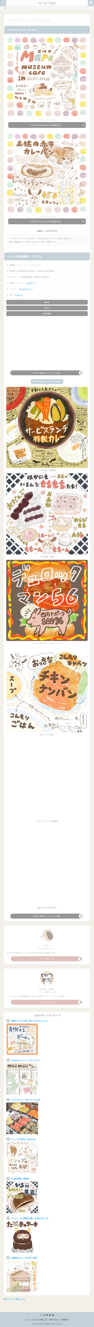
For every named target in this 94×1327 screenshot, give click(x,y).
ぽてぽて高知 (47, 3)
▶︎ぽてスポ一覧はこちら (14, 1298)
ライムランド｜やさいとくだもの (26, 1099)
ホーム (29, 1319)
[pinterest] (50, 1315)
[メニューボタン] (3, 3)
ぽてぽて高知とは (40, 1319)
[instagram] (44, 1315)
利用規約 (64, 1319)
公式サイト (32, 282)
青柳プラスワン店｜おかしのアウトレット (29, 1020)
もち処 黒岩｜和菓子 (20, 1178)
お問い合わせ (54, 1319)
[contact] (53, 1315)
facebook (19, 294)
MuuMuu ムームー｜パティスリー (26, 1060)
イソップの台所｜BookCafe (23, 1139)
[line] (47, 1315)
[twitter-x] (41, 1315)
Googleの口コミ (26, 288)
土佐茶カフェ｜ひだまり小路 (24, 1257)
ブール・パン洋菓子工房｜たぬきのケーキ (29, 1218)
